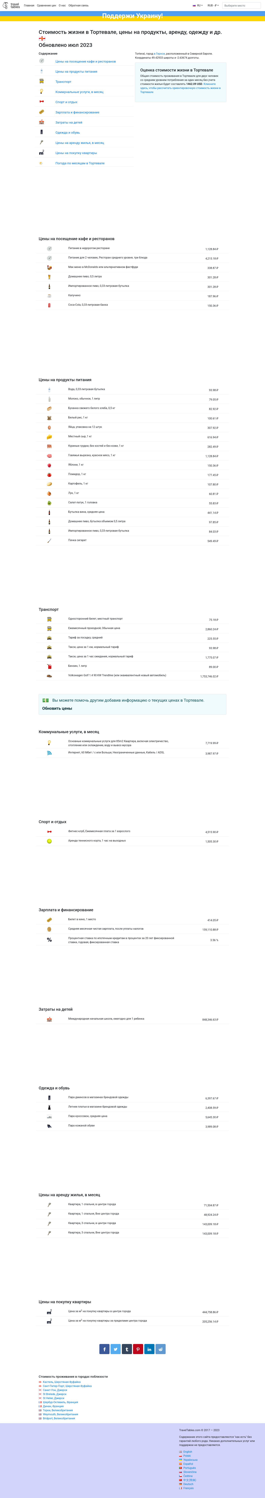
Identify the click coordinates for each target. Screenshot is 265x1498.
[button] (213, 5)
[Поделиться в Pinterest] (138, 1349)
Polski (185, 1455)
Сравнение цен (46, 5)
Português (187, 1468)
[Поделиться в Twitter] (116, 1349)
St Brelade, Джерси (54, 1394)
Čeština (185, 1476)
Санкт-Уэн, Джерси (55, 1390)
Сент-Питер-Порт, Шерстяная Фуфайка (67, 1386)
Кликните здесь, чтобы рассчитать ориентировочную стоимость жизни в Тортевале (180, 88)
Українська (188, 1459)
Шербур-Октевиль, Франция (60, 1402)
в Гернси (159, 53)
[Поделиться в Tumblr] (127, 1349)
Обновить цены (57, 708)
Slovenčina (187, 1472)
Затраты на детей (68, 122)
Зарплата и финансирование (77, 112)
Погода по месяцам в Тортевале (79, 163)
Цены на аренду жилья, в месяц (79, 143)
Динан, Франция (53, 1406)
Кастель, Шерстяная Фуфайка (62, 1382)
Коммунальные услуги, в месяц (79, 92)
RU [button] (196, 5)
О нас (62, 5)
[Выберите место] (241, 5)
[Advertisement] (132, 205)
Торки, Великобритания (58, 1410)
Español (186, 1463)
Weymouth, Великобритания (60, 1414)
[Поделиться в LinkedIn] (149, 1349)
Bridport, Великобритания (59, 1418)
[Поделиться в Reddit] (160, 1349)
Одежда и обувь (67, 132)
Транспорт (63, 82)
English (185, 1451)
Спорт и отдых (66, 102)
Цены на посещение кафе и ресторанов (85, 61)
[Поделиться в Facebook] (104, 1349)
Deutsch (186, 1484)
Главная (29, 5)
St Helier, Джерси (53, 1398)
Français (186, 1488)
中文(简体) (187, 1480)
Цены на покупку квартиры (76, 153)
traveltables (15, 5)
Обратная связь (78, 5)
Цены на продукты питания (76, 71)
